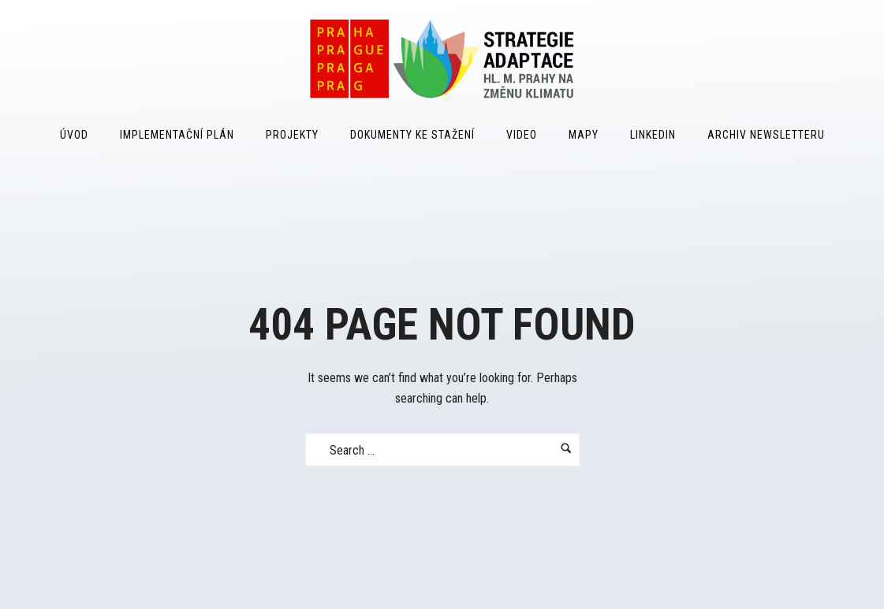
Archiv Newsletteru (766, 134)
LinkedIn (653, 134)
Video (521, 134)
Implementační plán (177, 134)
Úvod (74, 134)
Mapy (584, 134)
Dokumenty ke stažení (412, 134)
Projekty (292, 134)
